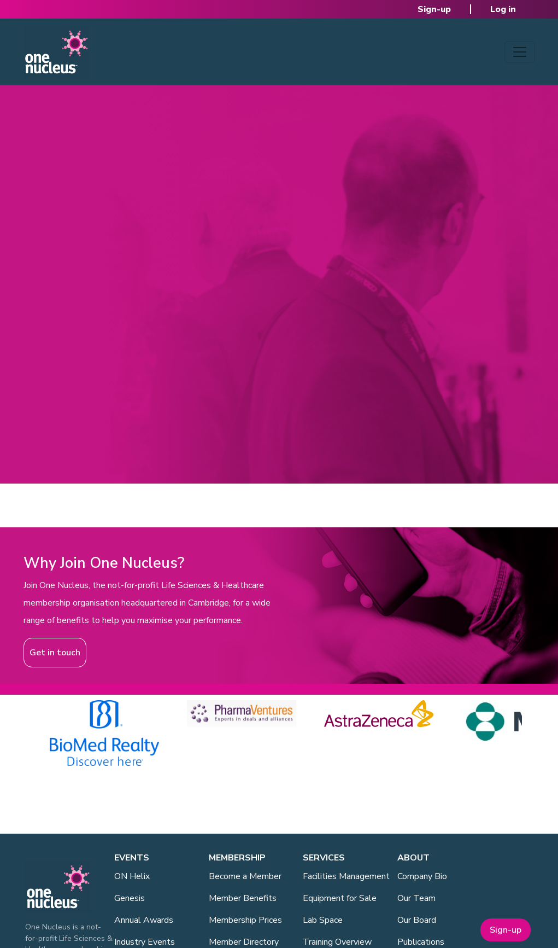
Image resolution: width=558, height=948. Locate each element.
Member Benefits (243, 898)
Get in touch (55, 653)
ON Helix (132, 876)
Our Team (416, 898)
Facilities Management (346, 876)
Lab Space (323, 920)
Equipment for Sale (340, 898)
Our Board (416, 920)
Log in (503, 9)
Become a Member (245, 876)
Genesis (129, 898)
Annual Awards (143, 920)
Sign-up (434, 9)
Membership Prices (245, 920)
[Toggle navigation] (519, 52)
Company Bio (422, 876)
